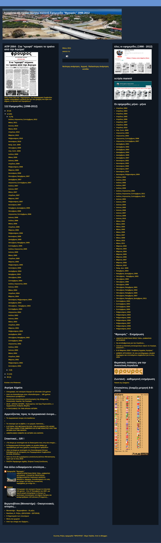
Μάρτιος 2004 (13, 296)
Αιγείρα (10, 487)
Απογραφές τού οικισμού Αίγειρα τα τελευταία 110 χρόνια (28, 392)
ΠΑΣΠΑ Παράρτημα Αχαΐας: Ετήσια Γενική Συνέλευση (27, 461)
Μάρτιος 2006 (13, 230)
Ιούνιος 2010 (121, 218)
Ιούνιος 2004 (13, 287)
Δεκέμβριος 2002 (14, 334)
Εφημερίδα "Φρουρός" (15, 471)
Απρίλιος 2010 (121, 127)
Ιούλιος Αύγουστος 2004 (17, 284)
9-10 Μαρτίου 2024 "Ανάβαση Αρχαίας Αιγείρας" (134, 350)
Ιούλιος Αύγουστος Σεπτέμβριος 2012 (22, 119)
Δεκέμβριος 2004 (14, 271)
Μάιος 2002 (12, 353)
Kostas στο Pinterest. (12, 382)
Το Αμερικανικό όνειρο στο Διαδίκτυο (20, 418)
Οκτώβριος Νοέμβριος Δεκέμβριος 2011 (131, 298)
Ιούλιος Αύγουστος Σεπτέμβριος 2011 (130, 194)
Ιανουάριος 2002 (14, 366)
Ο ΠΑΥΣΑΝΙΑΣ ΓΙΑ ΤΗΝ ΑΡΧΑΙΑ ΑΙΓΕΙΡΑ (21, 408)
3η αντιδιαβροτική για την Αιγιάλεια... (130, 343)
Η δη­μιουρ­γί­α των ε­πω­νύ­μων (17, 516)
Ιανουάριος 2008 (14, 173)
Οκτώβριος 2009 (14, 148)
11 (8, 374)
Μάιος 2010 (120, 240)
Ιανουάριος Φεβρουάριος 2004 (20, 300)
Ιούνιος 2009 (13, 161)
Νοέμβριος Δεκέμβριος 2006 (19, 208)
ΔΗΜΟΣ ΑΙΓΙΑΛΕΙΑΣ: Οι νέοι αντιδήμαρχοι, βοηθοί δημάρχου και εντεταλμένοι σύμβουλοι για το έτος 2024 (135, 355)
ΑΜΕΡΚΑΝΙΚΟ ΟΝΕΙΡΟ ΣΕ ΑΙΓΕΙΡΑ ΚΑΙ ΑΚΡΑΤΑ (24, 433)
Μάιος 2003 (12, 322)
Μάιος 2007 (12, 192)
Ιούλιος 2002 (13, 347)
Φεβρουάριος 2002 (15, 363)
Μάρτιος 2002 (13, 360)
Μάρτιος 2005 (13, 262)
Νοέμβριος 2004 (14, 274)
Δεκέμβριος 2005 (14, 239)
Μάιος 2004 (12, 290)
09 (8, 377)
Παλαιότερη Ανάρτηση (98, 66)
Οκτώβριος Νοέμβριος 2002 (19, 337)
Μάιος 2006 (12, 224)
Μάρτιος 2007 (13, 198)
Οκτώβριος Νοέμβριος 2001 (126, 287)
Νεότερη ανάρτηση (71, 66)
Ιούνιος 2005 (13, 252)
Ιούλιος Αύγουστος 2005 (17, 249)
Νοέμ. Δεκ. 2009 (14, 145)
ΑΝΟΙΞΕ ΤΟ (66, 51)
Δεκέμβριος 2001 (122, 144)
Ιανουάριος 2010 (14, 141)
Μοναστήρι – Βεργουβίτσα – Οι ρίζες (20, 510)
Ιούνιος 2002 (13, 350)
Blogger (104, 536)
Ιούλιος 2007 (13, 186)
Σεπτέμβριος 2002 (15, 341)
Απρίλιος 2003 (13, 325)
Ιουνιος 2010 (13, 126)
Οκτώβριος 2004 (14, 277)
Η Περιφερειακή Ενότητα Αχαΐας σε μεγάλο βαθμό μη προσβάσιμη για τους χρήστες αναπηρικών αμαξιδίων (27, 446)
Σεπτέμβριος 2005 (15, 246)
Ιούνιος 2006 (13, 217)
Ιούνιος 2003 (13, 319)
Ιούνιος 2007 (13, 189)
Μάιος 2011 (12, 122)
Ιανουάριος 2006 (14, 236)
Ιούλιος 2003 (13, 315)
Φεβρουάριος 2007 (15, 202)
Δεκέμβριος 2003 (14, 303)
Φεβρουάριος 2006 (15, 233)
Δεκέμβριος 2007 (14, 179)
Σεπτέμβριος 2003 (15, 309)
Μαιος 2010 (12, 129)
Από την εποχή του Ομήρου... (17, 522)
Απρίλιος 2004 (13, 293)
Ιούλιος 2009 (13, 154)
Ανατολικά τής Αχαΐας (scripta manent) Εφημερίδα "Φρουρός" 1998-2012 (47, 12)
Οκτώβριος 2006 (14, 211)
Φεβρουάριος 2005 (15, 265)
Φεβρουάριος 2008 (15, 167)
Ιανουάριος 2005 (14, 268)
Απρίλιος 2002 (13, 356)
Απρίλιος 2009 (13, 164)
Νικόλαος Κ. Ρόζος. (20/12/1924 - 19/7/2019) (22, 513)
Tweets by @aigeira (121, 383)
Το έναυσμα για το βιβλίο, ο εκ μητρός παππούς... (25, 424)
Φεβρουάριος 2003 (15, 331)
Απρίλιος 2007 (13, 195)
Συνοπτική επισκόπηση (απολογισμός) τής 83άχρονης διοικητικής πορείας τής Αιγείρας (27, 400)
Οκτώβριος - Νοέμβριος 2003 (19, 306)
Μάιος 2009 (12, 157)
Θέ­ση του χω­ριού (13, 519)
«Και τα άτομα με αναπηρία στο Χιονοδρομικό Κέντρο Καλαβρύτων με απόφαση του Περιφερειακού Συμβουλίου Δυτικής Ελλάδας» (28, 452)
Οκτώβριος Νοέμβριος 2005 (19, 243)
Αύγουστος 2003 (14, 312)
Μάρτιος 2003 (13, 328)
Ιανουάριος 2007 (14, 205)
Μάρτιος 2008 (13, 170)
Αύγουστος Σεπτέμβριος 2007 (19, 183)
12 (8, 114)
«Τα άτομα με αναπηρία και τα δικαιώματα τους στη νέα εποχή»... (31, 443)
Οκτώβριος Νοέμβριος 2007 (19, 176)
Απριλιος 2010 (13, 132)
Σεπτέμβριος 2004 (15, 281)
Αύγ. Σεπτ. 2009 (14, 151)
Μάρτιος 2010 (13, 135)
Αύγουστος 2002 (14, 344)
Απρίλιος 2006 (13, 227)
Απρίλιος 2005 (13, 258)
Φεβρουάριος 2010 (15, 138)
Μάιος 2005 (12, 255)
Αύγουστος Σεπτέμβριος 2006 (19, 214)
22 (8, 111)
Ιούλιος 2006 (13, 220)
